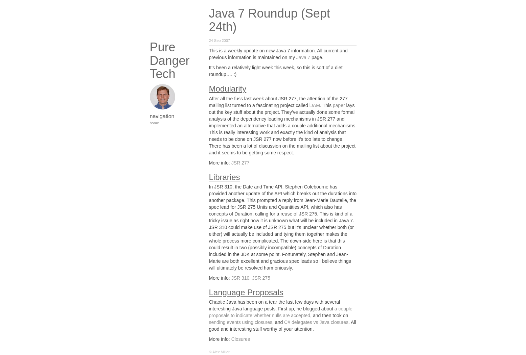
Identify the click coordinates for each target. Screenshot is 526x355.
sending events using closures (241, 322)
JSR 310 (240, 278)
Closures (240, 339)
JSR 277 (240, 163)
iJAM (315, 105)
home (154, 123)
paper (339, 105)
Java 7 (303, 57)
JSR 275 (261, 278)
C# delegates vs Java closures (316, 322)
